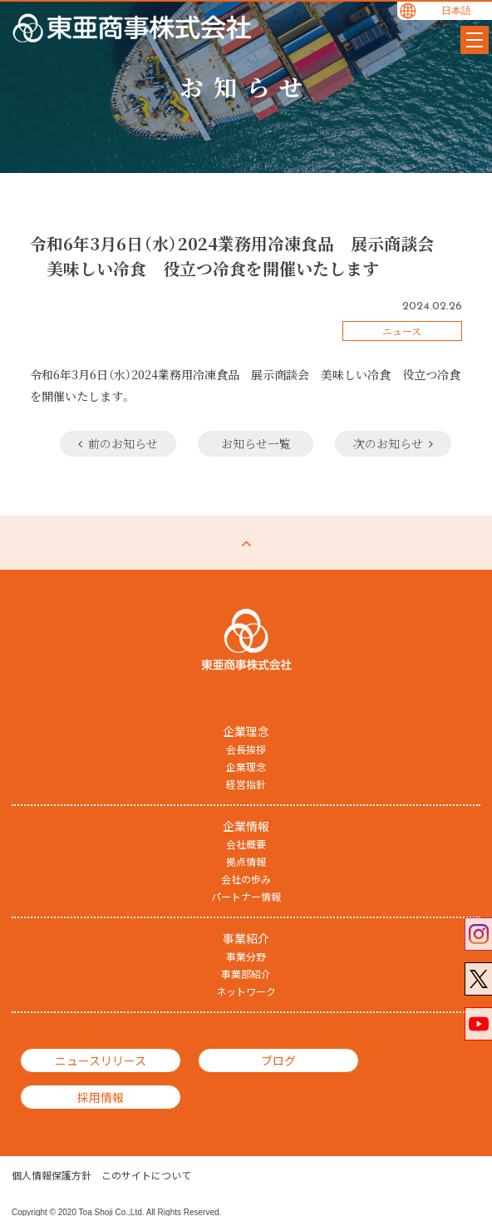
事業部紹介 (246, 973)
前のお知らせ (105, 443)
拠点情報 (246, 860)
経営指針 (246, 783)
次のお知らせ (390, 443)
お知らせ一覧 (248, 443)
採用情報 (390, 1059)
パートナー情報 (246, 895)
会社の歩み (246, 878)
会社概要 (246, 843)
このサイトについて (146, 1149)
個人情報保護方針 (51, 1149)
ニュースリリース (87, 1059)
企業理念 (246, 766)
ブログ (239, 1059)
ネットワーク (246, 990)
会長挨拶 (246, 748)
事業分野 (246, 955)
